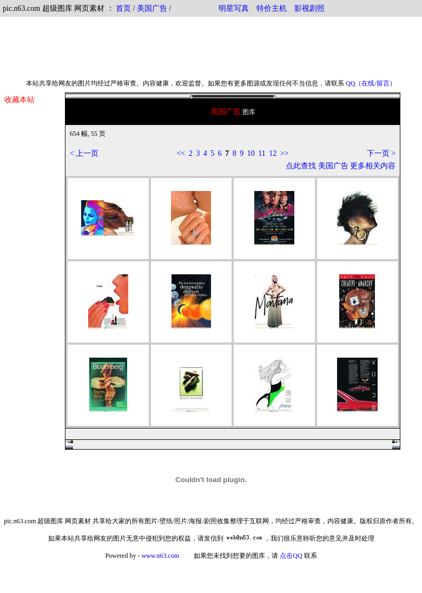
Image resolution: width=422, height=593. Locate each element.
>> (284, 153)
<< (180, 153)
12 (272, 153)
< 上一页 (84, 153)
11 (261, 153)
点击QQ (291, 555)
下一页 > (381, 153)
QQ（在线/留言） (371, 83)
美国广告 (152, 8)
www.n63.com (160, 555)
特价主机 (271, 8)
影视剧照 (309, 8)
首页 (123, 8)
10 (251, 153)
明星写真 (234, 8)
